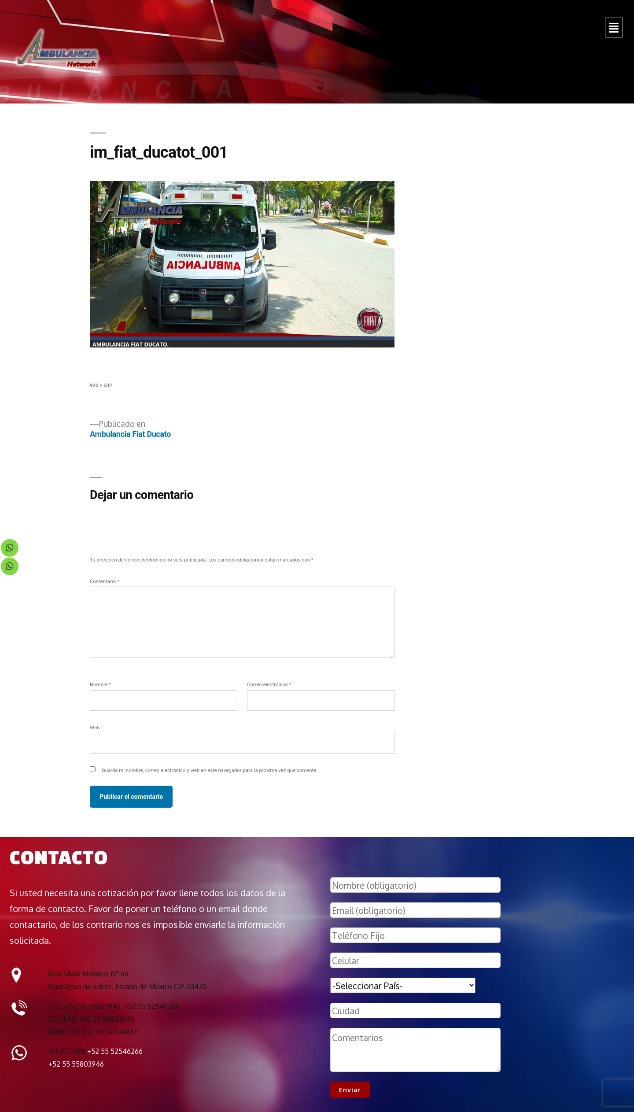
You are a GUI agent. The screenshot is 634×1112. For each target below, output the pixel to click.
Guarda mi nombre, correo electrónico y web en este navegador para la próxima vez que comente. (209, 770)
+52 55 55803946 (76, 1064)
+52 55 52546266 (115, 1051)
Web (95, 727)
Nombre (100, 684)
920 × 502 (101, 385)
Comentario (104, 581)
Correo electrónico (269, 684)
